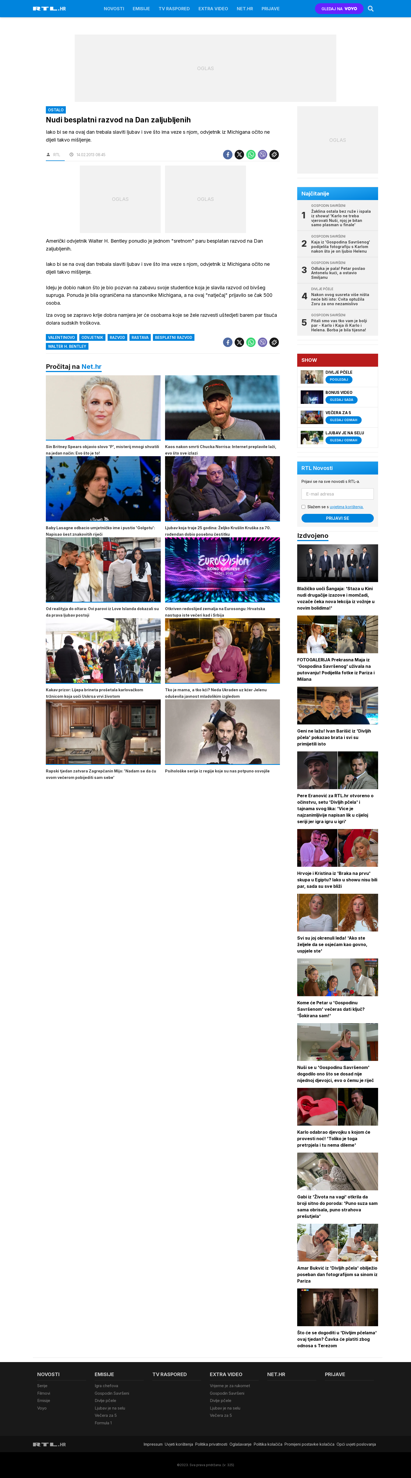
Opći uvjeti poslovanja (356, 1444)
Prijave (271, 8)
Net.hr (91, 366)
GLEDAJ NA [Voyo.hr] (339, 8)
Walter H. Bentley (67, 346)
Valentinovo (61, 337)
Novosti (114, 8)
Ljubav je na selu (110, 1408)
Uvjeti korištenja (179, 1444)
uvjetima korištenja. (347, 506)
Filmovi (43, 1393)
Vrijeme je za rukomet (230, 1385)
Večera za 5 (106, 1415)
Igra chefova (106, 1385)
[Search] (371, 9)
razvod (117, 337)
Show (309, 360)
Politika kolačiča (268, 1444)
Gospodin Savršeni (112, 1393)
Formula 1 (103, 1422)
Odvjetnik (92, 337)
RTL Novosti (317, 468)
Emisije (141, 8)
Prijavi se (337, 518)
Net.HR (245, 8)
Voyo (42, 1408)
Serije (42, 1385)
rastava (140, 337)
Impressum (153, 1444)
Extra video (213, 8)
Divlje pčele (105, 1400)
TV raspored (174, 8)
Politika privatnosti (211, 1444)
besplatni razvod (173, 337)
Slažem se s (335, 506)
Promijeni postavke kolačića (309, 1444)
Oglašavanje (241, 1444)
